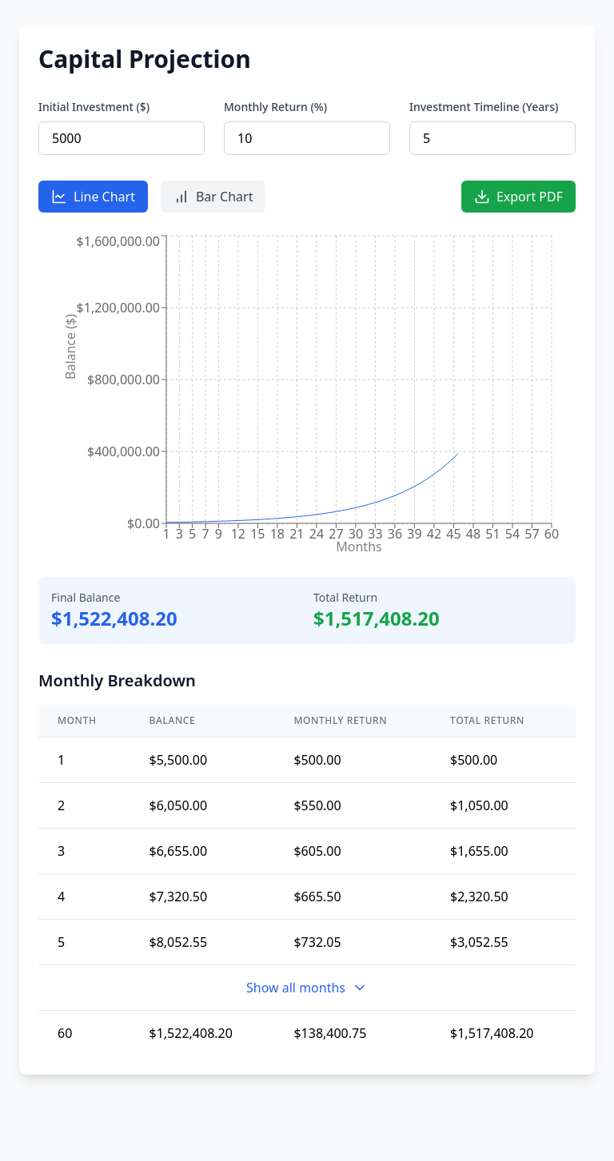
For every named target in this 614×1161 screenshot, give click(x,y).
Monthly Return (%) (275, 106)
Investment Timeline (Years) (483, 106)
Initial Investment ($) (94, 106)
